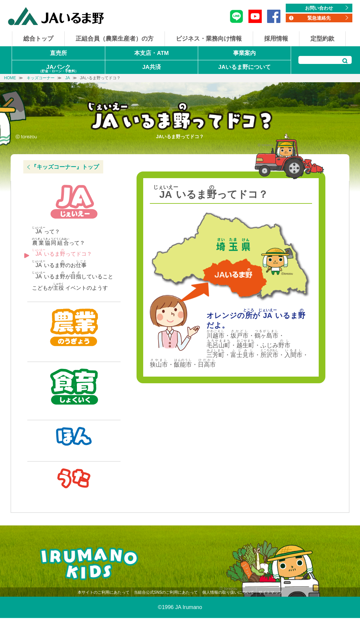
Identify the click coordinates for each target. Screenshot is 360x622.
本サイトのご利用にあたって (104, 596)
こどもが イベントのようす (70, 286)
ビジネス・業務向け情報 (209, 38)
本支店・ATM (151, 53)
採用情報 (276, 38)
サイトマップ (270, 596)
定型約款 (322, 38)
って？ (46, 230)
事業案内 (244, 53)
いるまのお (59, 264)
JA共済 (151, 67)
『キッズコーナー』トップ (65, 167)
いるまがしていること (72, 275)
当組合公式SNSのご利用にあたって (166, 596)
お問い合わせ (319, 8)
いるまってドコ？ (62, 252)
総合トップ (38, 38)
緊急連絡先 (319, 18)
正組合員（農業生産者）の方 (115, 38)
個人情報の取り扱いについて (228, 596)
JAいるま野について (244, 67)
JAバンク (58, 69)
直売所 (58, 53)
